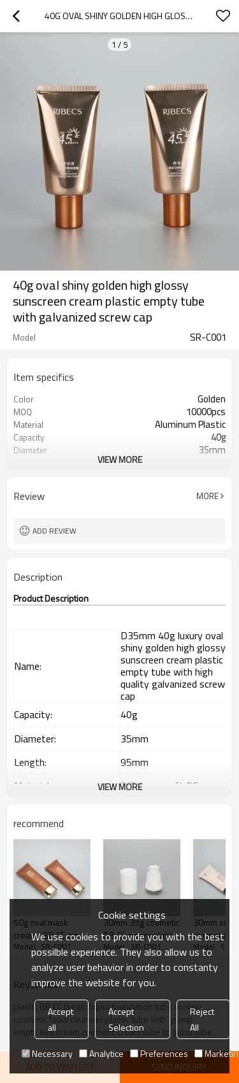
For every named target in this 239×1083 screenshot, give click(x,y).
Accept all (60, 1019)
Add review (54, 531)
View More (120, 459)
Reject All (202, 1019)
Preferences (159, 1053)
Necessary (47, 1053)
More (207, 496)
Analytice (101, 1053)
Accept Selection (126, 1019)
